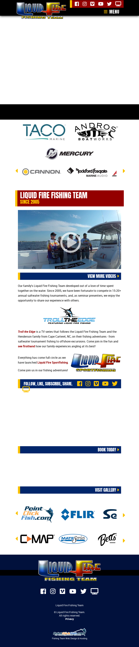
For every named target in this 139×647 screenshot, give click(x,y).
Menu (114, 12)
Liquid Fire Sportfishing (52, 362)
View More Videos (102, 276)
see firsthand (26, 346)
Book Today (107, 449)
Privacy (69, 619)
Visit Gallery (105, 489)
